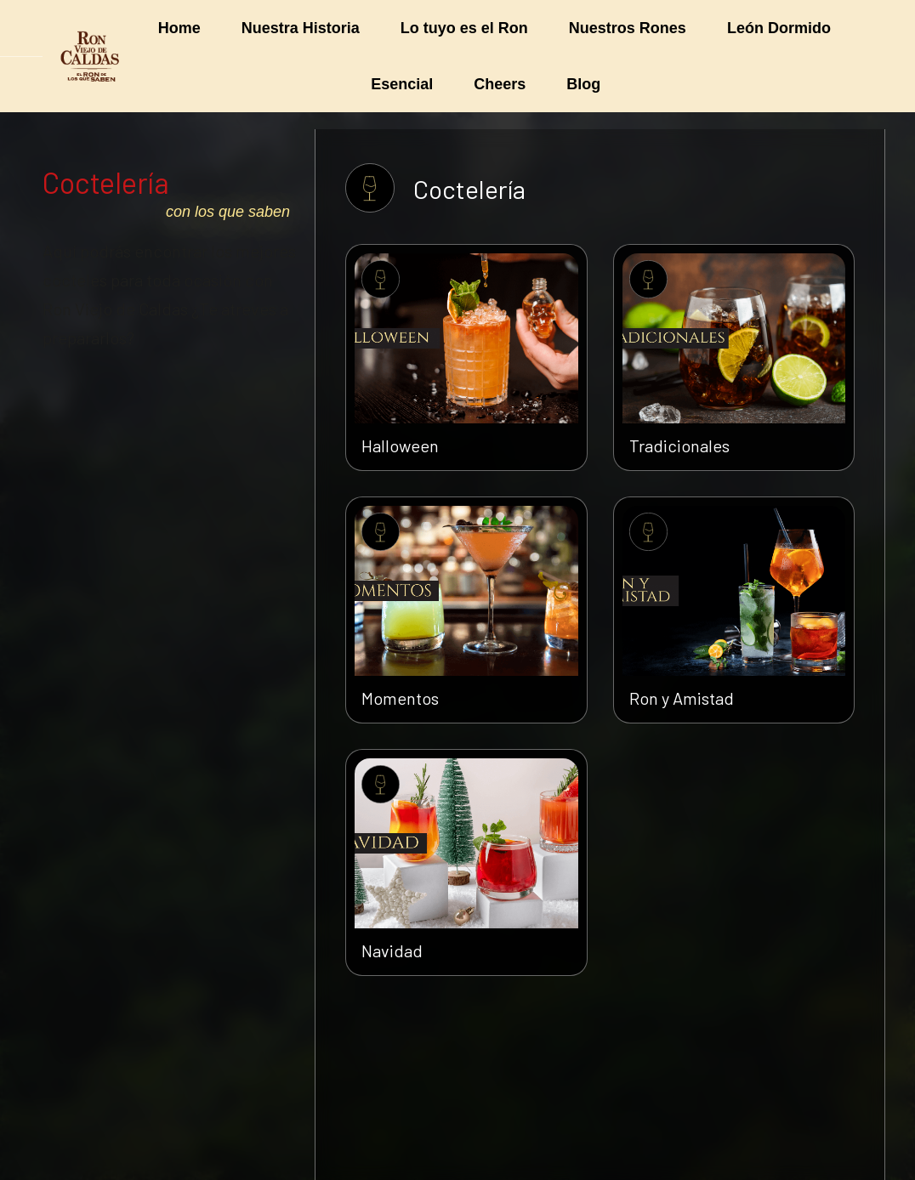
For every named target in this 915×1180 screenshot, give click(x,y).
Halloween (400, 445)
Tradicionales (679, 445)
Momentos (400, 698)
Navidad (392, 950)
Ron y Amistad (681, 698)
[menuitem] (179, 28)
